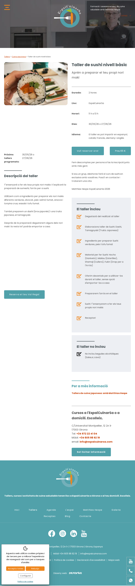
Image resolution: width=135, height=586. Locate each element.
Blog (67, 516)
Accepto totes (15, 568)
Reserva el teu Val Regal (24, 294)
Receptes (50, 516)
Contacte (85, 516)
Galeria (116, 510)
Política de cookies (64, 560)
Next (64, 84)
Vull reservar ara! (88, 151)
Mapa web (114, 560)
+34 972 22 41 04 (86, 434)
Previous (7, 84)
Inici (16, 510)
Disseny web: (67, 573)
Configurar (25, 575)
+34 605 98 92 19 (89, 438)
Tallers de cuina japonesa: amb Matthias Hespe (99, 393)
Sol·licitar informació (91, 452)
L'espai (69, 510)
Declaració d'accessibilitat (91, 560)
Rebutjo (35, 568)
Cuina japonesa (19, 57)
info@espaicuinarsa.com (96, 442)
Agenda (51, 510)
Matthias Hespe (92, 510)
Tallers (7, 57)
